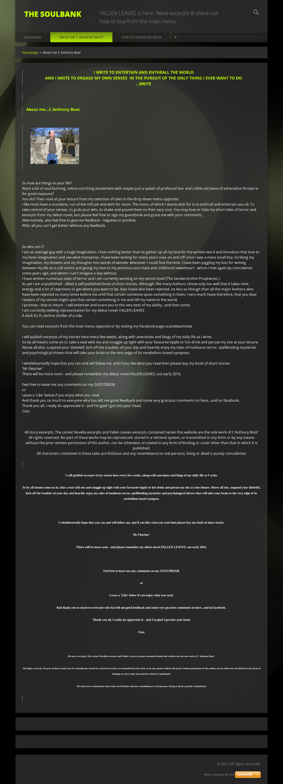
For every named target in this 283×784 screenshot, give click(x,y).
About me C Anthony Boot (81, 37)
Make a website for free (219, 774)
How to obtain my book (141, 37)
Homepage (32, 37)
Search (256, 13)
